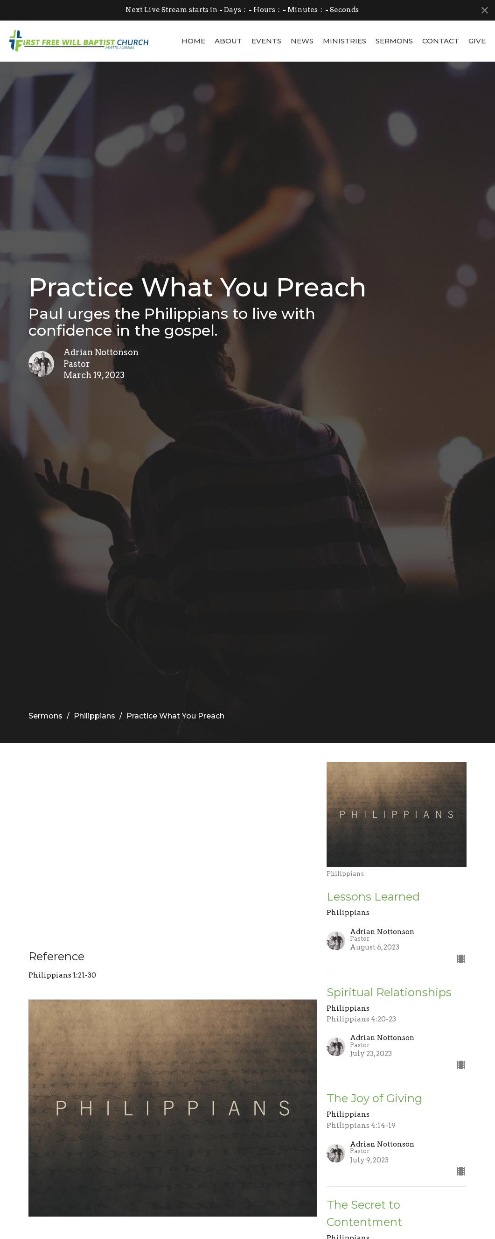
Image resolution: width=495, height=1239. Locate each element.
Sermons (394, 40)
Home (193, 40)
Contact (440, 40)
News (302, 40)
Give (477, 40)
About (228, 40)
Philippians (94, 715)
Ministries (344, 40)
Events (266, 40)
